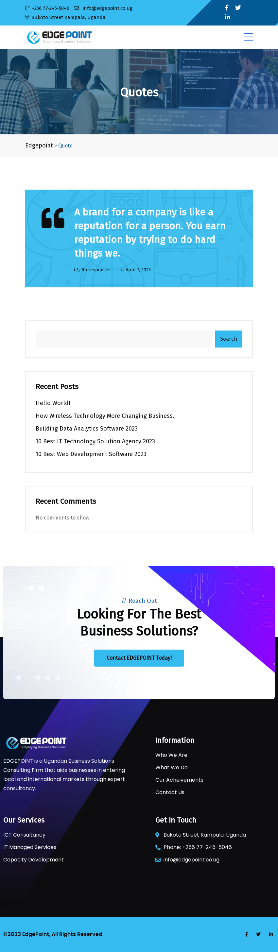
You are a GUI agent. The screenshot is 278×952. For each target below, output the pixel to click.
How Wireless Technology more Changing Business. (105, 415)
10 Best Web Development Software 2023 (91, 454)
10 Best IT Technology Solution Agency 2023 (95, 441)
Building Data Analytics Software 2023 (87, 428)
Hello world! (53, 403)
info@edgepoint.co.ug (103, 8)
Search (228, 339)
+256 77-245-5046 (47, 8)
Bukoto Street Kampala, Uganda (65, 17)
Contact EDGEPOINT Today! (139, 658)
